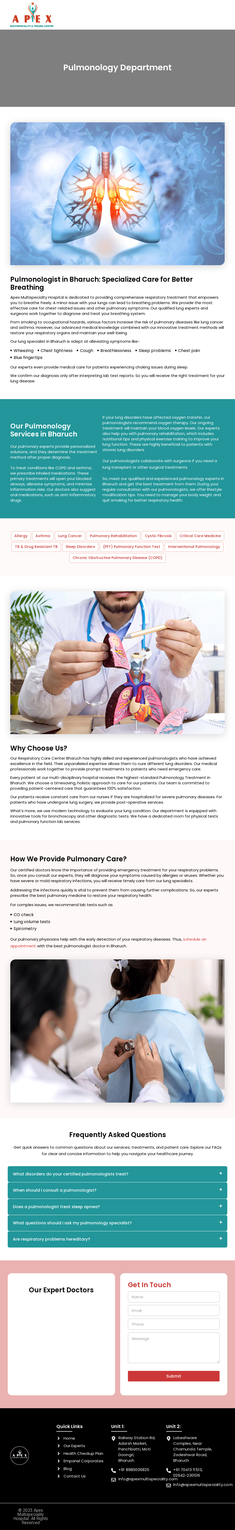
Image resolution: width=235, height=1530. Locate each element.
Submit (173, 1376)
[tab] (117, 1174)
